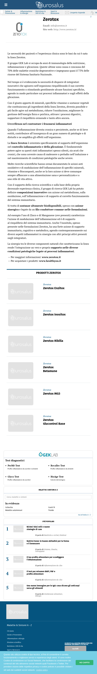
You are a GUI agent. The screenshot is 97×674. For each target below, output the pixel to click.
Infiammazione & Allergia (26, 12)
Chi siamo (10, 631)
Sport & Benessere (55, 12)
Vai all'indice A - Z (84, 515)
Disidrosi (62, 535)
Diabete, (47, 549)
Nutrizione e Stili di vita (15, 646)
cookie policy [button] (42, 670)
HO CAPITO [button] (84, 663)
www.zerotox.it (51, 257)
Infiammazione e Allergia (15, 638)
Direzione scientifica (14, 642)
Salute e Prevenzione (14, 635)
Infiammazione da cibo (53, 566)
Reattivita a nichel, (51, 535)
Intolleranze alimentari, (53, 594)
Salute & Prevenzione (10, 12)
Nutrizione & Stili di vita (40, 12)
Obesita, (54, 549)
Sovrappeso (39, 551)
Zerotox (47, 284)
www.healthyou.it (50, 261)
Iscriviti (75, 649)
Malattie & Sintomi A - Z (19, 625)
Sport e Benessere (13, 650)
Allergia (38, 596)
